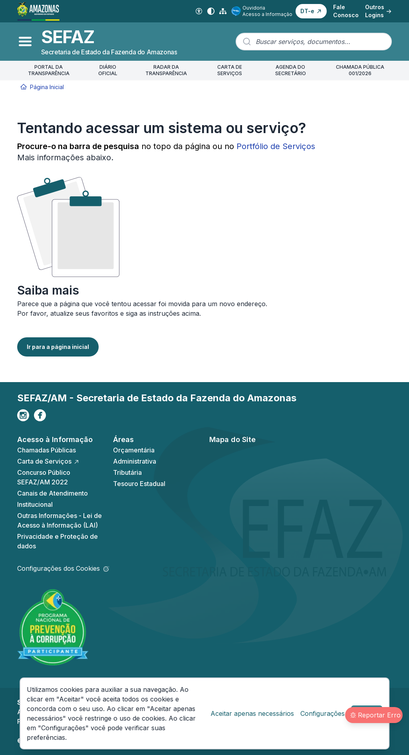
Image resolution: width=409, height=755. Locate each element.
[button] (311, 11)
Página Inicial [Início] (42, 87)
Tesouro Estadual (139, 484)
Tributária (127, 472)
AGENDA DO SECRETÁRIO (290, 70)
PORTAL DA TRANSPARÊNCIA (48, 70)
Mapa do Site (232, 439)
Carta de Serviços (48, 461)
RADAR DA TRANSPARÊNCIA (166, 70)
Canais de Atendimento (52, 493)
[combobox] (314, 41)
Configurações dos (63, 568)
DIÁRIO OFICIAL (107, 70)
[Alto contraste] (211, 11)
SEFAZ (68, 36)
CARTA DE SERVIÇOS (229, 70)
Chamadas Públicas (46, 450)
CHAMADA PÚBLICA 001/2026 (360, 70)
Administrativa (134, 461)
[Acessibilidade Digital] (199, 11)
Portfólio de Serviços (275, 146)
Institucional (35, 504)
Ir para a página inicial (58, 346)
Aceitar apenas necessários (252, 713)
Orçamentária (134, 450)
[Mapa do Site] (223, 11)
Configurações (322, 713)
